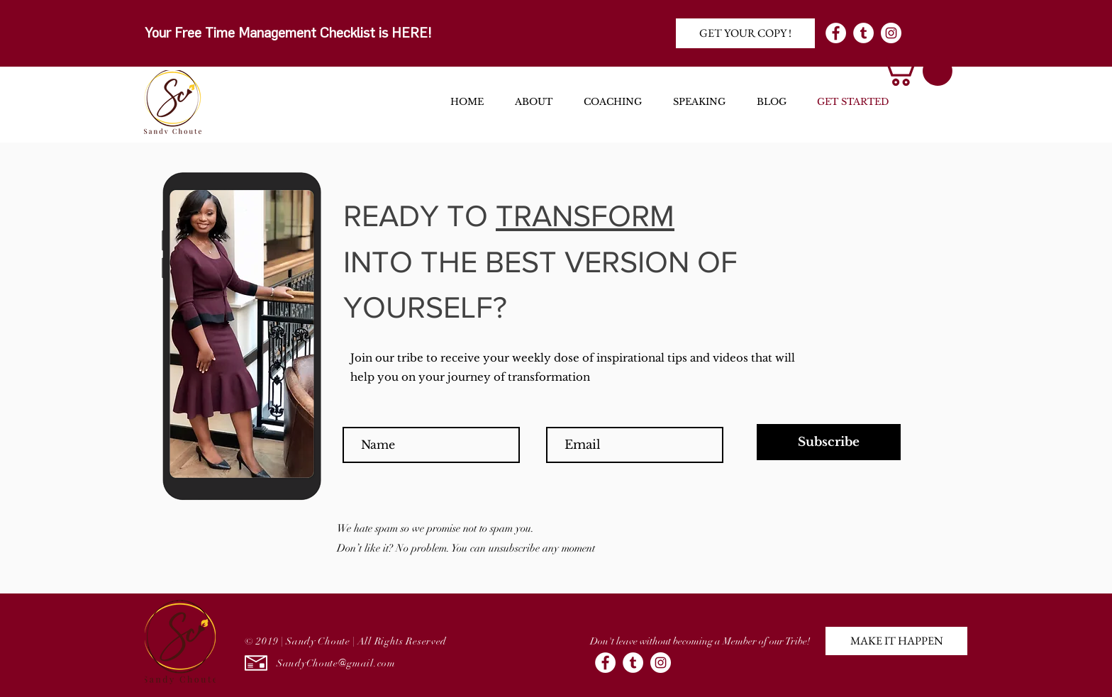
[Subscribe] (829, 442)
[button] (915, 71)
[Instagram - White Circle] (891, 33)
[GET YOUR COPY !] (745, 33)
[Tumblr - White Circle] (863, 33)
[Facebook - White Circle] (835, 33)
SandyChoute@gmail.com (336, 663)
